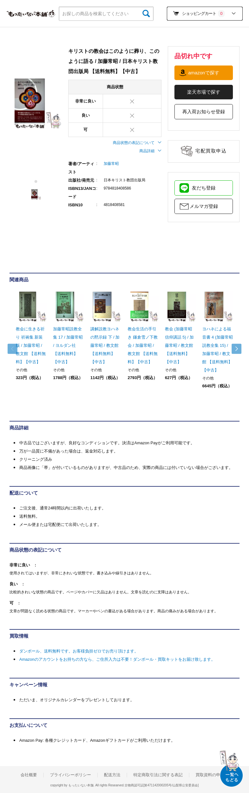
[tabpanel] (35, 103)
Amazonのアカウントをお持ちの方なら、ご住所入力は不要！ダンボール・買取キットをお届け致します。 (117, 659)
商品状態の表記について (137, 142)
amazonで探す (203, 72)
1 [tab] (36, 181)
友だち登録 (204, 187)
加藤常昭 (111, 163)
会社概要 (29, 775)
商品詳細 (150, 151)
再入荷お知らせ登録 (203, 111)
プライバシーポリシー (70, 775)
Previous (15, 348)
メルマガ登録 (204, 206)
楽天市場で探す (203, 92)
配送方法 (112, 775)
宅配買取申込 (211, 150)
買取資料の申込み (212, 775)
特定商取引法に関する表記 (158, 775)
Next (233, 348)
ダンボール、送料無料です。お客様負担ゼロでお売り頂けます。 (78, 651)
